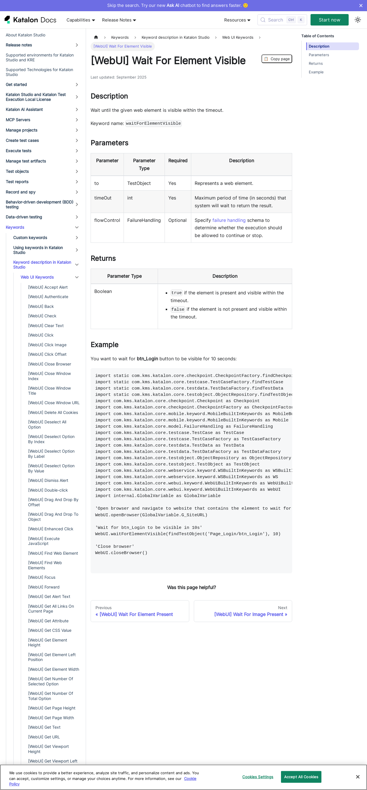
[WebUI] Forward (44, 586)
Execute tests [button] (18, 150)
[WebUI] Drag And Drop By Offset (53, 502)
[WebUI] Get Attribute (48, 620)
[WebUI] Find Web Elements (45, 565)
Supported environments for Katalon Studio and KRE (40, 57)
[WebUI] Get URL (44, 736)
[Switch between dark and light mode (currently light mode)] (357, 19)
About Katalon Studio (25, 34)
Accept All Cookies (301, 776)
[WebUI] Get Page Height (51, 707)
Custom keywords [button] (30, 237)
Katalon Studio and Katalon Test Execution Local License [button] (36, 97)
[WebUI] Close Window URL (54, 402)
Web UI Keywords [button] (37, 277)
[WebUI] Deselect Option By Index (51, 439)
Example (316, 72)
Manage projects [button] (21, 130)
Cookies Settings (257, 776)
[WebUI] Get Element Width (53, 669)
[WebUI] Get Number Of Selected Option (50, 681)
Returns (316, 63)
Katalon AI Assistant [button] (24, 109)
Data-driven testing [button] (24, 216)
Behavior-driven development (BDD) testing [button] (39, 205)
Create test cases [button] (22, 140)
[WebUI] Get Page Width (51, 717)
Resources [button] (235, 20)
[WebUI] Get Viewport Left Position (52, 763)
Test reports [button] (17, 181)
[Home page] (96, 37)
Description (319, 46)
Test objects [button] (17, 171)
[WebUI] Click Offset (47, 354)
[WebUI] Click (41, 335)
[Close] (358, 777)
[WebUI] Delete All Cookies (53, 412)
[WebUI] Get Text (44, 727)
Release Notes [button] (117, 20)
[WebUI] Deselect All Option (47, 424)
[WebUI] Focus (41, 577)
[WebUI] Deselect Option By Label (51, 454)
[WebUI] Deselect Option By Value (51, 468)
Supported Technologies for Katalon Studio (39, 72)
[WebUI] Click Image (47, 344)
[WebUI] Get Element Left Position (52, 657)
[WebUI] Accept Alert (48, 287)
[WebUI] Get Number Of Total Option (50, 696)
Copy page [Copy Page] (277, 58)
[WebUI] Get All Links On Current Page (51, 609)
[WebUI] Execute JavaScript (44, 541)
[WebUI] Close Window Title (49, 391)
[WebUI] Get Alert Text (49, 596)
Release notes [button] (19, 44)
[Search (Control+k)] (282, 19)
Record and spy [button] (21, 191)
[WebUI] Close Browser (49, 363)
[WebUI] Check (42, 315)
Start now (329, 20)
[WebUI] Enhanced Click (50, 528)
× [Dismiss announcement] (361, 5)
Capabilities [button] (78, 20)
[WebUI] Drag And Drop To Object (53, 517)
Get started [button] (16, 84)
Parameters (319, 55)
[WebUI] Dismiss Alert (48, 480)
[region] (183, 777)
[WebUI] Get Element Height (47, 643)
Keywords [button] (15, 227)
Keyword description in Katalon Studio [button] (42, 265)
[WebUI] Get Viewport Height (48, 749)
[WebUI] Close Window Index (49, 376)
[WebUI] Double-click (48, 490)
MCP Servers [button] (18, 119)
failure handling (229, 220)
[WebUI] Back (41, 306)
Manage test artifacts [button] (26, 161)
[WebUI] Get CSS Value (49, 630)
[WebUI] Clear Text (46, 325)
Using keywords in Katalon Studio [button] (38, 250)
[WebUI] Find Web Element (53, 553)
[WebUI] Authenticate (48, 296)
